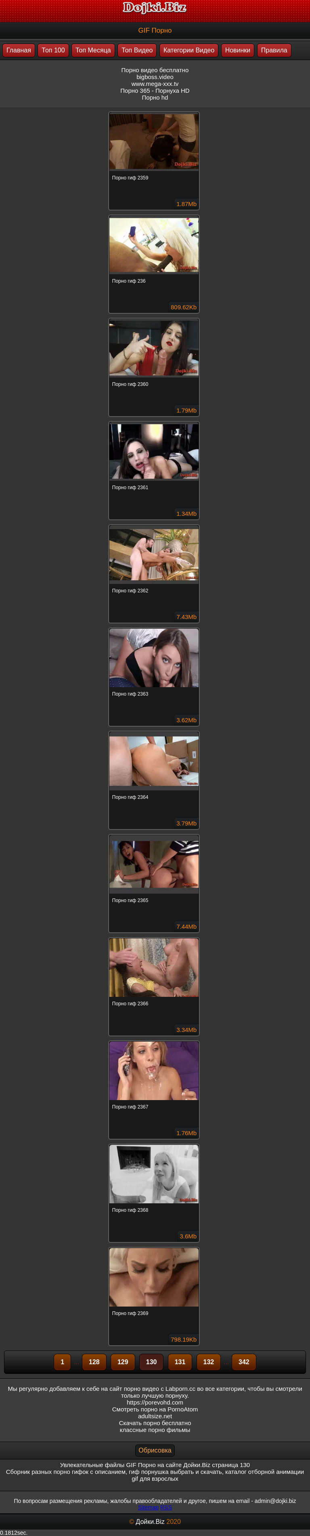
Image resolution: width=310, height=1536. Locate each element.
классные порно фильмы (155, 1429)
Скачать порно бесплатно (155, 1422)
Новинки (238, 50)
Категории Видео (188, 50)
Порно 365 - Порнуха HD (154, 90)
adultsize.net (155, 1416)
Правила (274, 50)
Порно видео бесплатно (155, 70)
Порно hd (155, 97)
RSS (166, 1507)
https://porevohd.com (155, 1402)
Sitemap (148, 1507)
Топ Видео (137, 50)
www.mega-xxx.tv (155, 83)
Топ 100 (53, 50)
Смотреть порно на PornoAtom (155, 1409)
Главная (18, 50)
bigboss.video (155, 76)
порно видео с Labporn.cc (159, 1388)
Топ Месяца (93, 50)
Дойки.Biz (150, 1521)
